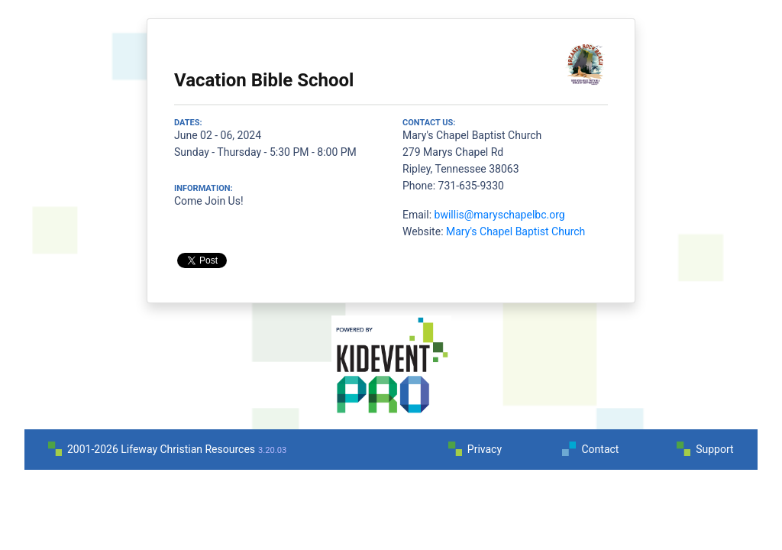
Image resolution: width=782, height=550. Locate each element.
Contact (600, 449)
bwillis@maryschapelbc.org (500, 215)
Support (714, 449)
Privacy (484, 449)
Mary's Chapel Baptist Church (515, 231)
